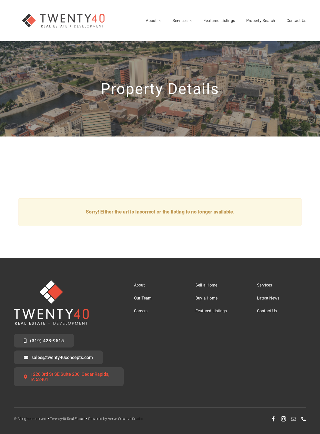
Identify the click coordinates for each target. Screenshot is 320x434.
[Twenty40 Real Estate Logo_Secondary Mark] (64, 7)
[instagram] (283, 419)
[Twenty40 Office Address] (69, 376)
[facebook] (273, 419)
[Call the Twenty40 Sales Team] (44, 341)
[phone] (303, 419)
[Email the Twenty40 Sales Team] (58, 357)
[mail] (293, 419)
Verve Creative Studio (125, 419)
